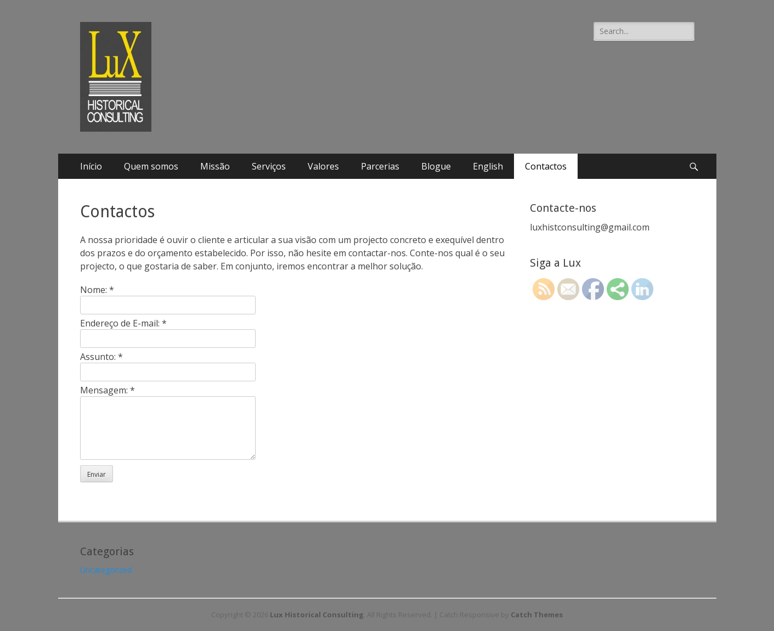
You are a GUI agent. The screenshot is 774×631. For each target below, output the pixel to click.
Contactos (546, 166)
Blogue (436, 166)
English (488, 166)
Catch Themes (537, 614)
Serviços (269, 166)
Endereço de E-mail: (123, 323)
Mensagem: (107, 390)
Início (91, 166)
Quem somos (151, 166)
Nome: (97, 290)
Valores (323, 166)
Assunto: (101, 357)
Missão (215, 166)
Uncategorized (106, 570)
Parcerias (380, 166)
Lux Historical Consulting (317, 614)
